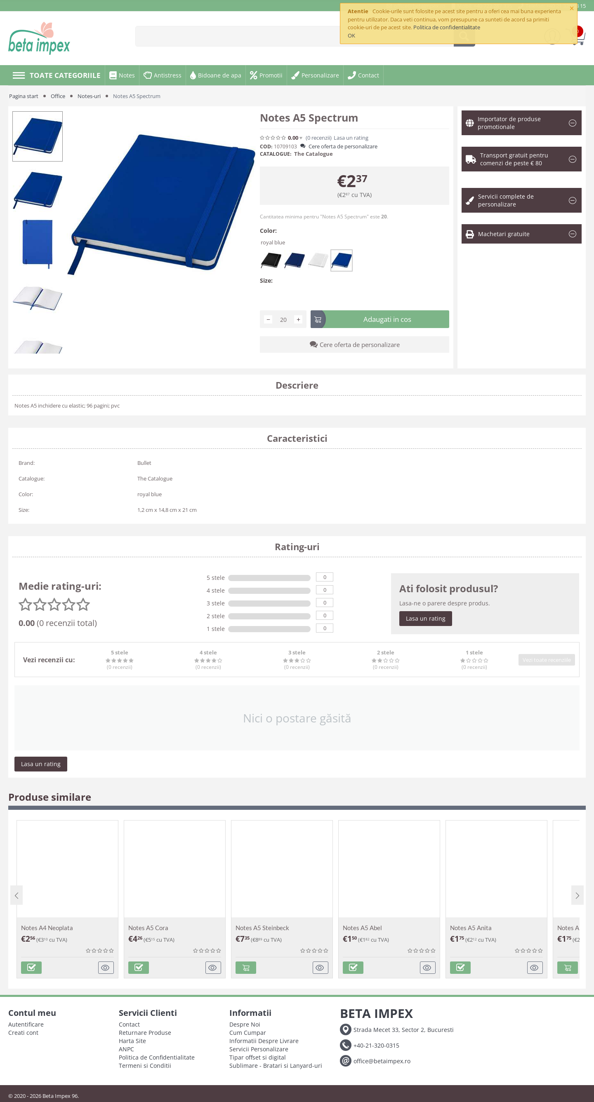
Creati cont (23, 1032)
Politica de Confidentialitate (157, 1057)
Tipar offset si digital (257, 1057)
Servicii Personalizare (258, 1049)
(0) (319, 138)
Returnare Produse (145, 1032)
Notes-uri (89, 96)
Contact (129, 1024)
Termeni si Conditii (145, 1065)
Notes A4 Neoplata (47, 927)
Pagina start (23, 96)
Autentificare (26, 1024)
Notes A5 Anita (471, 927)
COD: (266, 146)
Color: (268, 230)
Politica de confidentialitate (446, 27)
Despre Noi (244, 1024)
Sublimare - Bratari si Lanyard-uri (275, 1065)
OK (351, 35)
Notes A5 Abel (362, 927)
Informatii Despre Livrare (264, 1041)
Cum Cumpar (247, 1032)
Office (58, 96)
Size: (266, 280)
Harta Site (132, 1041)
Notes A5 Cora (148, 927)
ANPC (126, 1049)
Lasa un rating (351, 138)
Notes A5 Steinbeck (262, 927)
